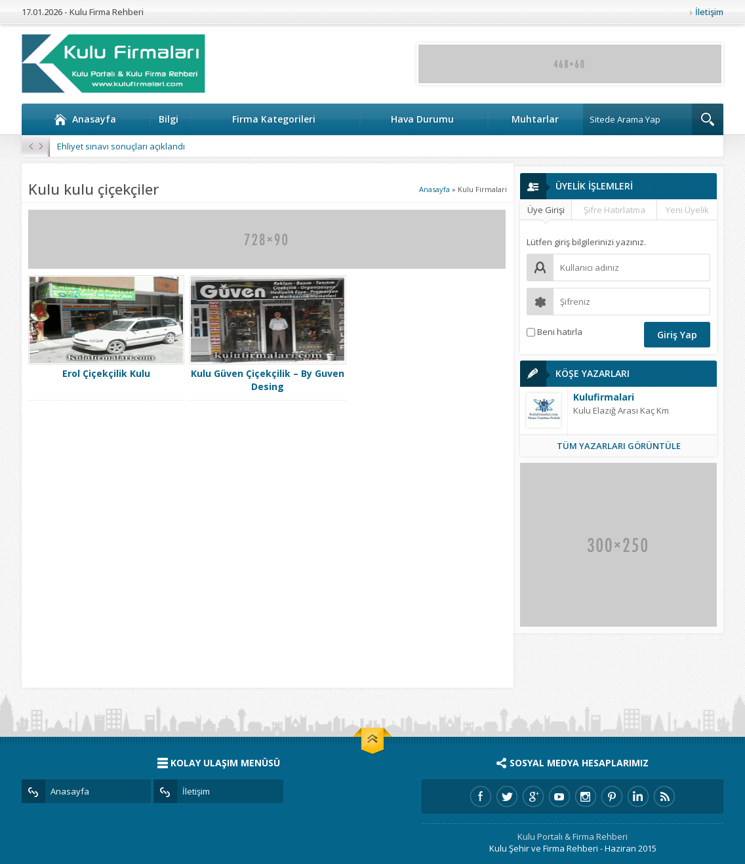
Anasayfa (85, 119)
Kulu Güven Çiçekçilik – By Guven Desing (267, 380)
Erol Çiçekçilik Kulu (106, 373)
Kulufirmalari (603, 397)
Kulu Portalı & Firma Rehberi (572, 836)
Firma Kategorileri (273, 119)
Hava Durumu (422, 119)
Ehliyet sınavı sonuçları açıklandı (121, 146)
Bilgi (168, 119)
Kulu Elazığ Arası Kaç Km (621, 410)
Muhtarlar (535, 119)
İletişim (709, 12)
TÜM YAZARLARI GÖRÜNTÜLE (619, 446)
